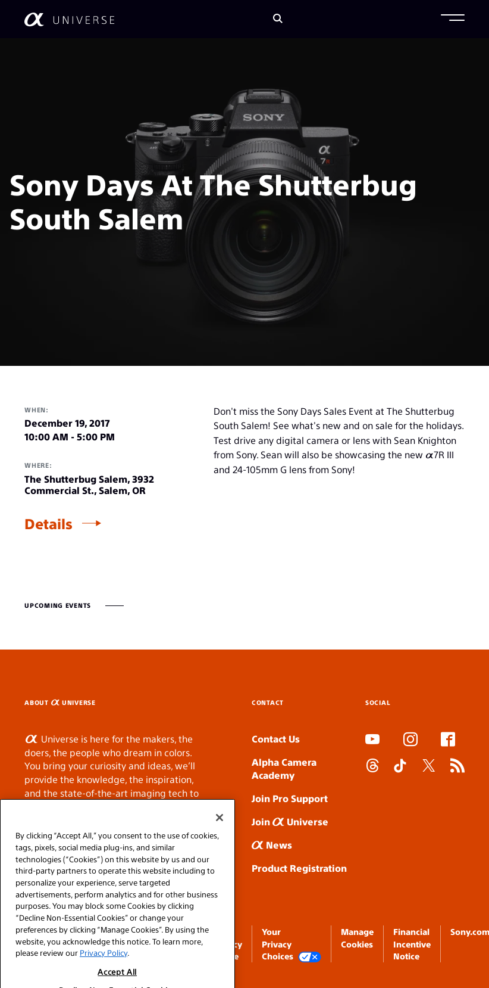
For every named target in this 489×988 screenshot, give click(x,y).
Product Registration (299, 868)
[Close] (219, 831)
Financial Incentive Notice (412, 943)
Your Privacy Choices (291, 944)
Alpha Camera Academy (284, 769)
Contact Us (276, 738)
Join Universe (290, 821)
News (272, 844)
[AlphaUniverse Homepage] (69, 19)
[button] (453, 19)
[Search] (278, 19)
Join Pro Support (290, 798)
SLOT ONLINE (368, 806)
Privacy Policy (103, 966)
